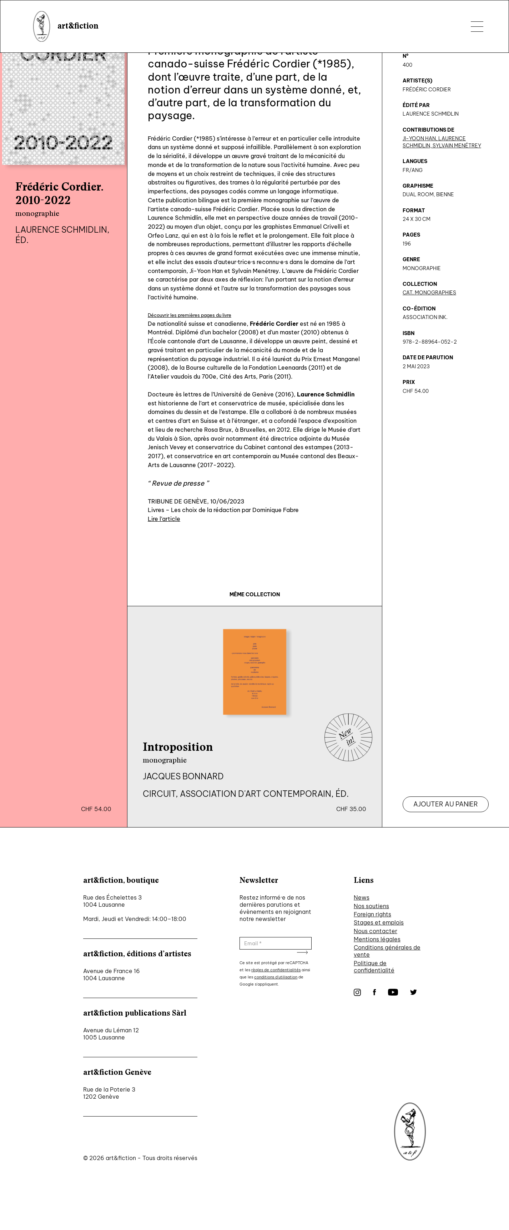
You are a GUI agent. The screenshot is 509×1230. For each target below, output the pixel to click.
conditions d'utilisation (275, 977)
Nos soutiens (371, 906)
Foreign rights (372, 914)
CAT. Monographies (429, 292)
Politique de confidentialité (374, 967)
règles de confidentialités (276, 969)
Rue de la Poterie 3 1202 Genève (109, 1093)
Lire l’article (164, 518)
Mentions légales (377, 939)
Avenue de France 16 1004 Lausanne (111, 974)
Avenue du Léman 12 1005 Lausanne (111, 1034)
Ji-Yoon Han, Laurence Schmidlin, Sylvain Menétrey (442, 142)
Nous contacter (375, 931)
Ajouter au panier (445, 804)
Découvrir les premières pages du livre (189, 315)
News (361, 897)
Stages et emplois (379, 922)
